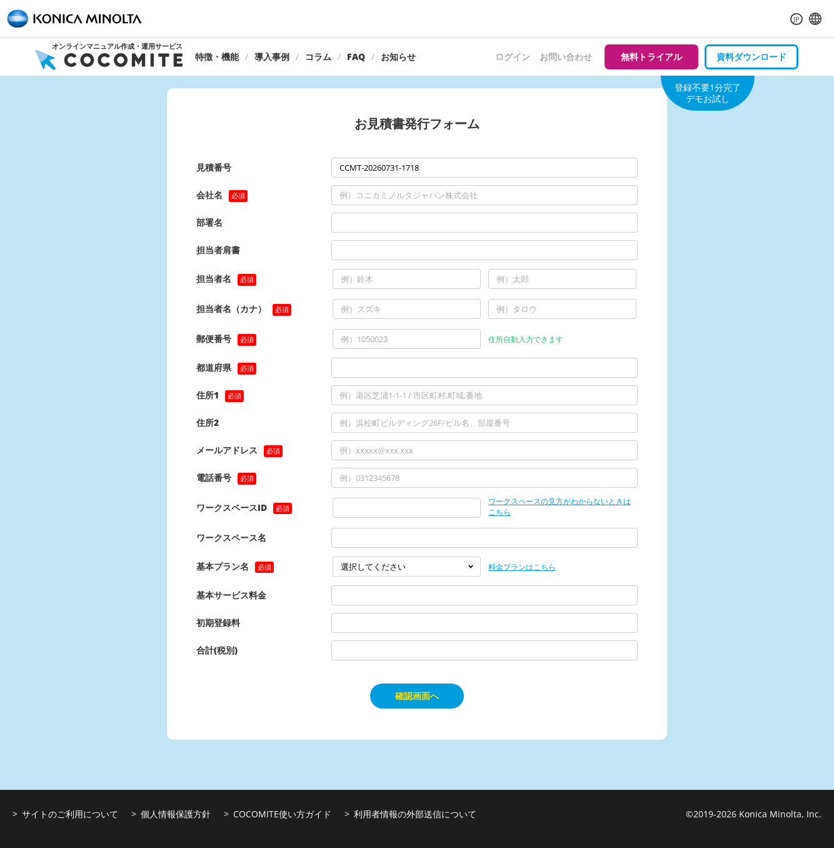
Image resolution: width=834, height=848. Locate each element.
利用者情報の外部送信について (415, 814)
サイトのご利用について (70, 814)
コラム (318, 57)
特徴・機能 (217, 57)
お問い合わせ (566, 57)
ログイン (512, 57)
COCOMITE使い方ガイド (282, 814)
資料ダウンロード (751, 57)
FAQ (356, 57)
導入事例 (271, 57)
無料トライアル (651, 57)
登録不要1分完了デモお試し (708, 92)
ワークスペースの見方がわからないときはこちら (559, 507)
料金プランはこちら (522, 567)
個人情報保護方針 (176, 814)
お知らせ (398, 57)
